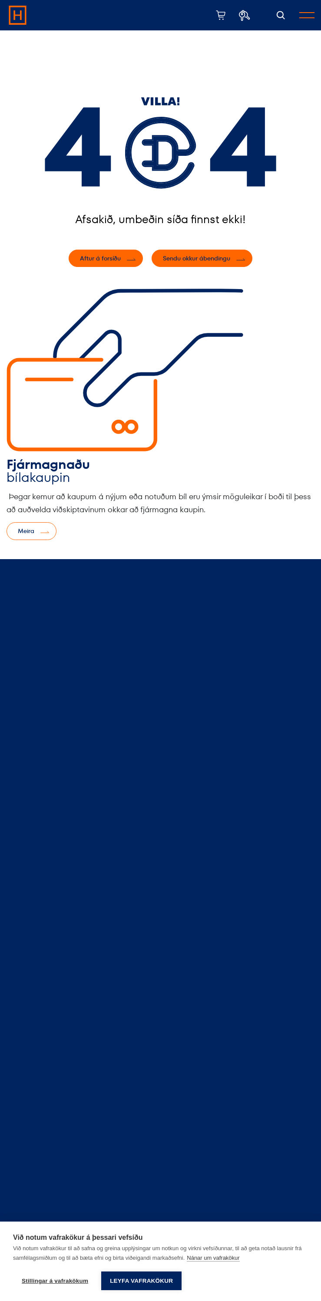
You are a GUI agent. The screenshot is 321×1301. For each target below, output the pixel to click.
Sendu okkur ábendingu (196, 258)
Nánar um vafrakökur (213, 1258)
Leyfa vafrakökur (141, 1281)
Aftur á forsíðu (100, 258)
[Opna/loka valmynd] (307, 15)
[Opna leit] (281, 15)
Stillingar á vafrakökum (55, 1281)
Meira (26, 531)
